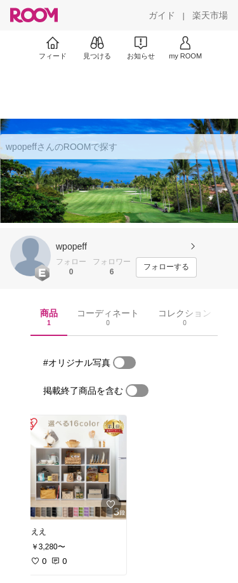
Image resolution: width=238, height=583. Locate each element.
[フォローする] (166, 267)
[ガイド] (162, 15)
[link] (74, 467)
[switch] (124, 362)
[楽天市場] (210, 15)
